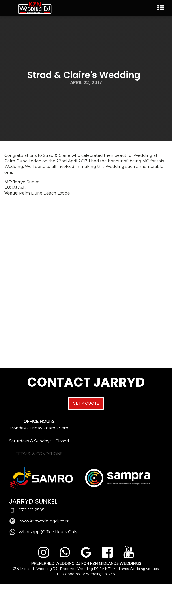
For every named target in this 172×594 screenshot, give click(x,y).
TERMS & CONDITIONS (39, 453)
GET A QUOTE (86, 403)
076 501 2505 (31, 510)
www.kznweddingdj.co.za (44, 521)
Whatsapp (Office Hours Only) (49, 531)
